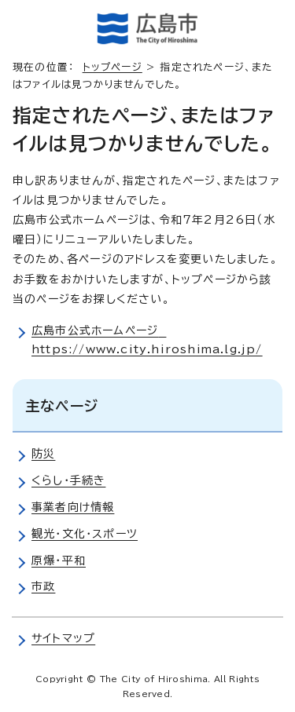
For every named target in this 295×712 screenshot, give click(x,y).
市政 (43, 586)
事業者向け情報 (72, 507)
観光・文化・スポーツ (84, 533)
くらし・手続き (68, 480)
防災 (43, 453)
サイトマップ (63, 638)
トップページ (112, 67)
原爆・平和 (58, 560)
